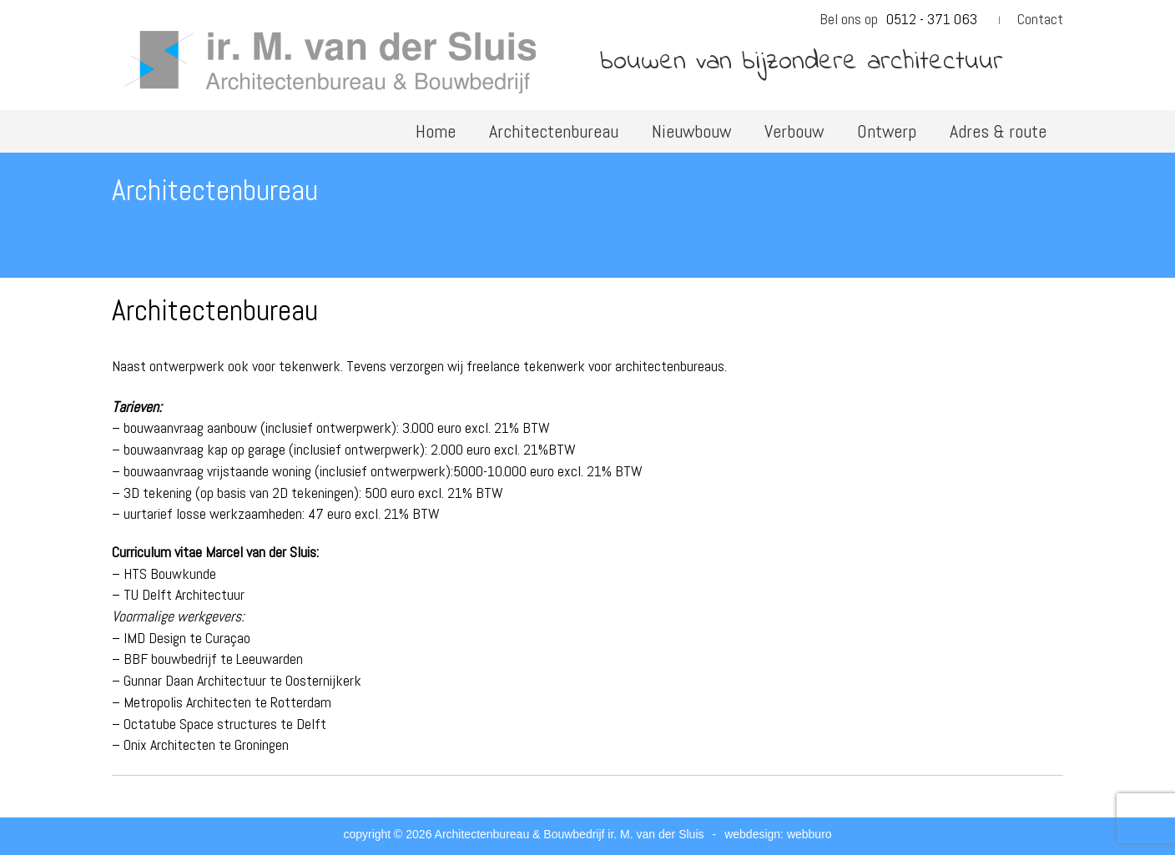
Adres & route (998, 131)
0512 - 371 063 (931, 18)
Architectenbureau (553, 131)
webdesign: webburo (777, 834)
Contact (1040, 18)
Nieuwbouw (691, 131)
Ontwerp (886, 131)
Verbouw (794, 131)
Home (436, 131)
